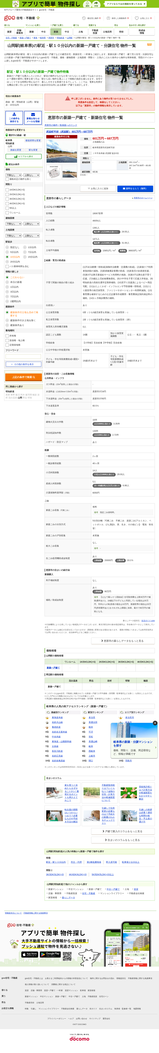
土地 (84, 996)
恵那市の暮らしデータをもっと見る (124, 641)
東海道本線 (57, 717)
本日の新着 (16, 282)
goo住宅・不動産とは (34, 978)
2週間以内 (15, 301)
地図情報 (137, 1009)
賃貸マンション (71, 990)
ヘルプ (71, 1019)
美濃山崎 (93, 741)
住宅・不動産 (88, 893)
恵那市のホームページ (143, 198)
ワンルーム (14, 212)
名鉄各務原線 (58, 760)
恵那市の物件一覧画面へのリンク (61, 125)
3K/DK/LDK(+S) (17, 199)
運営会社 (106, 1019)
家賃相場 (91, 990)
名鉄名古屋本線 (59, 732)
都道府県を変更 (33, 140)
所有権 (12, 335)
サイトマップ (94, 1019)
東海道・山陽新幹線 (61, 741)
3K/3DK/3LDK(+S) (55, 874)
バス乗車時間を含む (19, 266)
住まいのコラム (105, 1009)
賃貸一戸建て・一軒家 (53, 990)
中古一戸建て (113, 889)
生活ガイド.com (148, 621)
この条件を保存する (14, 118)
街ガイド (93, 1009)
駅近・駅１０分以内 (56, 862)
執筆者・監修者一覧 (122, 1009)
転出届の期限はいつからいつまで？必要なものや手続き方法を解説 (71, 815)
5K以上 (12, 208)
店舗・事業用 (36, 990)
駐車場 (83, 990)
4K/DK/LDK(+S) (17, 203)
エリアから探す (23, 156)
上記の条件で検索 (23, 377)
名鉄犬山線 (57, 722)
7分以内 (32, 252)
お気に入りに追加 (98, 188)
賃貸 (136, 889)
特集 (27, 1009)
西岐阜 (92, 751)
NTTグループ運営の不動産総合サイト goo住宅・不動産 (29, 10)
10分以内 (15, 257)
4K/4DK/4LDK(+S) (78, 874)
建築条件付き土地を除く (23, 320)
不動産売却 (29, 1003)
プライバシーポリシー (56, 1019)
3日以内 (14, 291)
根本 (91, 727)
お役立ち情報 (8, 1008)
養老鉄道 (56, 727)
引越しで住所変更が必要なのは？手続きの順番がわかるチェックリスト (108, 815)
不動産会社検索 (67, 1009)
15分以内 (33, 257)
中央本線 (56, 736)
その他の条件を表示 (22, 364)
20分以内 (15, 261)
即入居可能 (111, 862)
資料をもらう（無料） (135, 188)
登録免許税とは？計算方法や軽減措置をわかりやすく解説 (145, 792)
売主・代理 (76, 862)
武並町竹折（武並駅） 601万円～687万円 (69, 131)
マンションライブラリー (49, 1009)
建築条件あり (17, 325)
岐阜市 (128, 722)
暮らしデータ (68, 897)
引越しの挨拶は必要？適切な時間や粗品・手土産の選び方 (145, 815)
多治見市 (129, 717)
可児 (91, 732)
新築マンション (31, 996)
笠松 (91, 736)
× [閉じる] (155, 723)
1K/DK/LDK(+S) (17, 189)
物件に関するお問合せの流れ (102, 978)
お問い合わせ (81, 1019)
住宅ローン (104, 996)
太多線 (55, 746)
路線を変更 (15, 150)
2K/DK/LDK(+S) (17, 194)
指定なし (15, 247)
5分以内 (14, 252)
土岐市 (92, 756)
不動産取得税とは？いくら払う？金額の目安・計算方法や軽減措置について (108, 793)
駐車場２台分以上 (130, 862)
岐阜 (91, 746)
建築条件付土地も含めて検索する (24, 314)
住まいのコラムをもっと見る (124, 840)
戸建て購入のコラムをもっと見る (123, 831)
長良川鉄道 (57, 751)
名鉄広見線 (57, 756)
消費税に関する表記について (63, 984)
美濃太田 (93, 722)
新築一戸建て (60, 996)
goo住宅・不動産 (9, 978)
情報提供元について (13, 913)
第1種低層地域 (94, 862)
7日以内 (14, 296)
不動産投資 (92, 996)
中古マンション (46, 996)
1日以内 (14, 287)
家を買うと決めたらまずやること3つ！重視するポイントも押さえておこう (72, 793)
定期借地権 (14, 345)
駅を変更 (33, 150)
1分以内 (32, 247)
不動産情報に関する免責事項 (35, 913)
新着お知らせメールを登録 (33, 118)
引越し (33, 1009)
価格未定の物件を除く (20, 179)
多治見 (92, 717)
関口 (91, 760)
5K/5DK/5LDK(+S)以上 (103, 874)
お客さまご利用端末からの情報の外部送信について (66, 978)
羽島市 (128, 760)
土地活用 (40, 1003)
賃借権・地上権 (17, 340)
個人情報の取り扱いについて (37, 984)
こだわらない (17, 277)
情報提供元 (121, 978)
